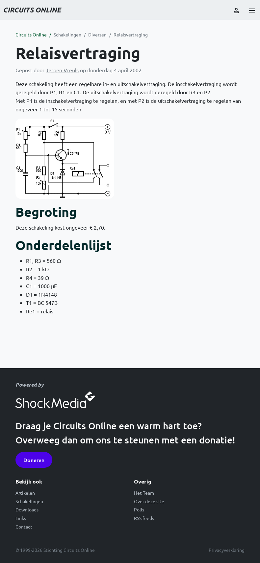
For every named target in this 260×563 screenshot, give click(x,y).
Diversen (97, 34)
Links (20, 518)
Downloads (27, 509)
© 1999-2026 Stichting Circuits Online (55, 550)
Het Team (144, 493)
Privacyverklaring (227, 550)
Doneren (33, 459)
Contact (23, 526)
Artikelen (25, 493)
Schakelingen (67, 34)
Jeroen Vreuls (62, 70)
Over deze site (149, 501)
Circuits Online (31, 34)
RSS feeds (144, 518)
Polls (139, 509)
